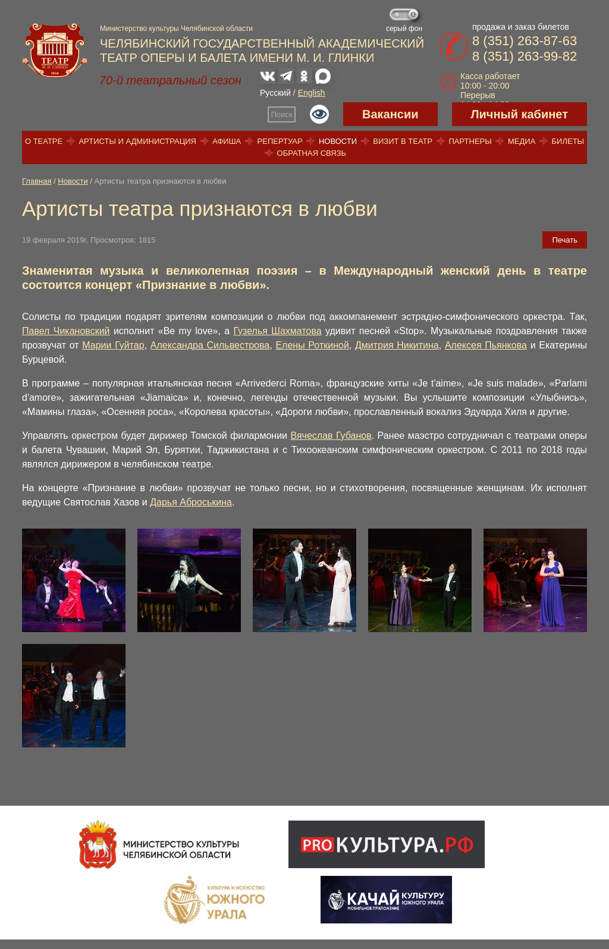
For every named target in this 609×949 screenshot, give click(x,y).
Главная (36, 181)
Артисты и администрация (137, 141)
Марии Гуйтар (113, 345)
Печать (564, 239)
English (311, 93)
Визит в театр (402, 141)
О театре (43, 141)
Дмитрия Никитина (397, 345)
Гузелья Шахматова (278, 331)
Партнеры (469, 141)
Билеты (568, 141)
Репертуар (280, 141)
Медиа (521, 141)
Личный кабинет (519, 114)
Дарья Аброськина (191, 502)
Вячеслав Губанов (330, 435)
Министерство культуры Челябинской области (176, 28)
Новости (338, 141)
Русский (275, 93)
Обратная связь (312, 153)
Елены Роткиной (312, 345)
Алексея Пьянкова (486, 345)
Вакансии (390, 114)
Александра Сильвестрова (209, 345)
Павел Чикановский (66, 331)
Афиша (226, 141)
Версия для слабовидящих (319, 114)
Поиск (282, 114)
